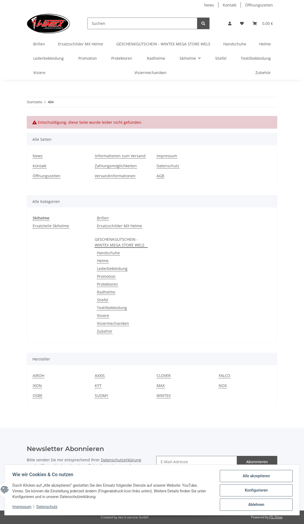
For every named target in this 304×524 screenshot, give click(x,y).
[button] (230, 23)
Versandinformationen (115, 175)
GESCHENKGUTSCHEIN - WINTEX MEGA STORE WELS (119, 242)
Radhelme (106, 292)
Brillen (103, 218)
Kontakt (230, 5)
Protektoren (107, 284)
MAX (161, 385)
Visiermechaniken (113, 323)
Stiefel (102, 299)
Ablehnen (255, 505)
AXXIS (100, 375)
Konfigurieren (255, 491)
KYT (98, 385)
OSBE (37, 395)
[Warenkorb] (262, 23)
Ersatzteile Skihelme (51, 225)
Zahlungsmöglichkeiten (116, 165)
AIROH (38, 375)
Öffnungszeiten (259, 5)
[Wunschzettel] (242, 23)
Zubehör (104, 331)
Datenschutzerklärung (121, 459)
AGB (160, 175)
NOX (223, 385)
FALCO (224, 375)
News (209, 5)
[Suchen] (142, 23)
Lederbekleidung (112, 268)
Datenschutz (168, 165)
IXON (37, 385)
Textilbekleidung (112, 307)
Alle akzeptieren (255, 477)
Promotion (106, 276)
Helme (103, 260)
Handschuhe (108, 252)
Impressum (167, 155)
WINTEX (164, 395)
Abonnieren (257, 461)
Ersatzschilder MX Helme (119, 225)
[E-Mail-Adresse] (196, 462)
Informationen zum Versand (120, 155)
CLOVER (164, 375)
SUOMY (101, 395)
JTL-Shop (275, 517)
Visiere (103, 315)
